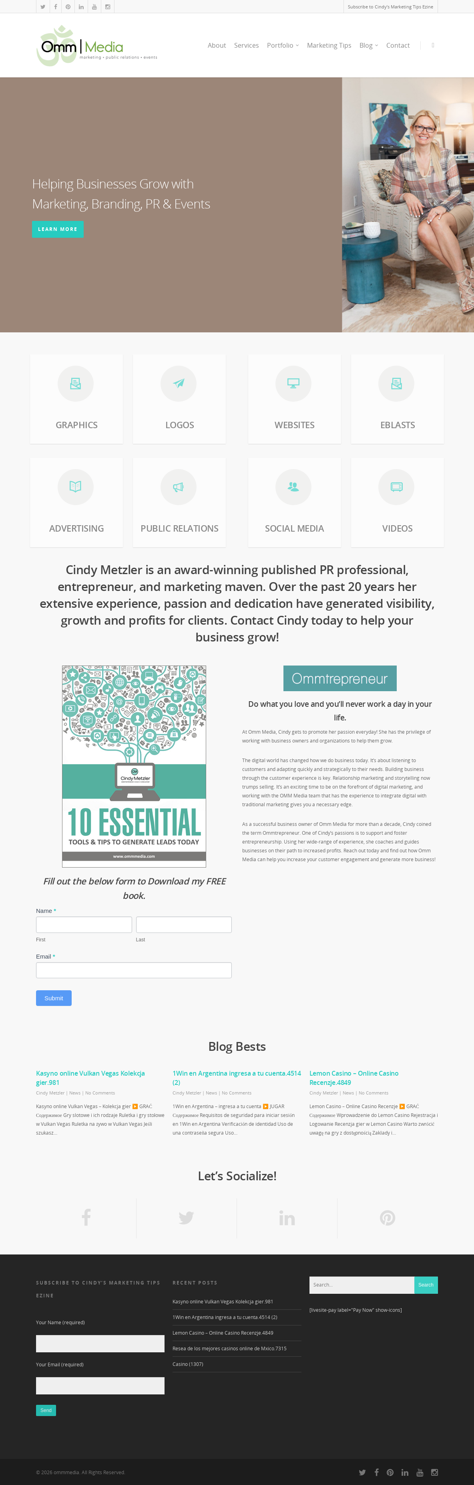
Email (45, 956)
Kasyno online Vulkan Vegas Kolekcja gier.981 (223, 1301)
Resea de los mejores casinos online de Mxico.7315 (230, 1348)
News (74, 1093)
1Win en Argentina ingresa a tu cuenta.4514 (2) (225, 1317)
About (217, 45)
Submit (53, 998)
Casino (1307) (188, 1364)
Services (246, 45)
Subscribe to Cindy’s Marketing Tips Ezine (390, 7)
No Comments (100, 1093)
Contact (398, 45)
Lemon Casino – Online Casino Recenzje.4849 (223, 1332)
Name (46, 910)
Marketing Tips (329, 45)
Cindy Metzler (50, 1093)
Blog (369, 45)
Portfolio (283, 45)
